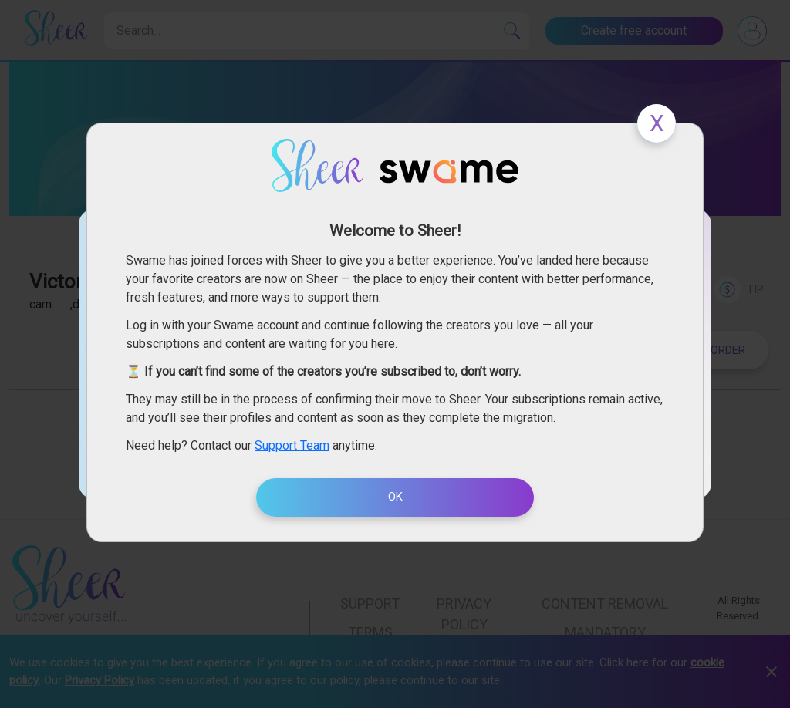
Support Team (292, 445)
